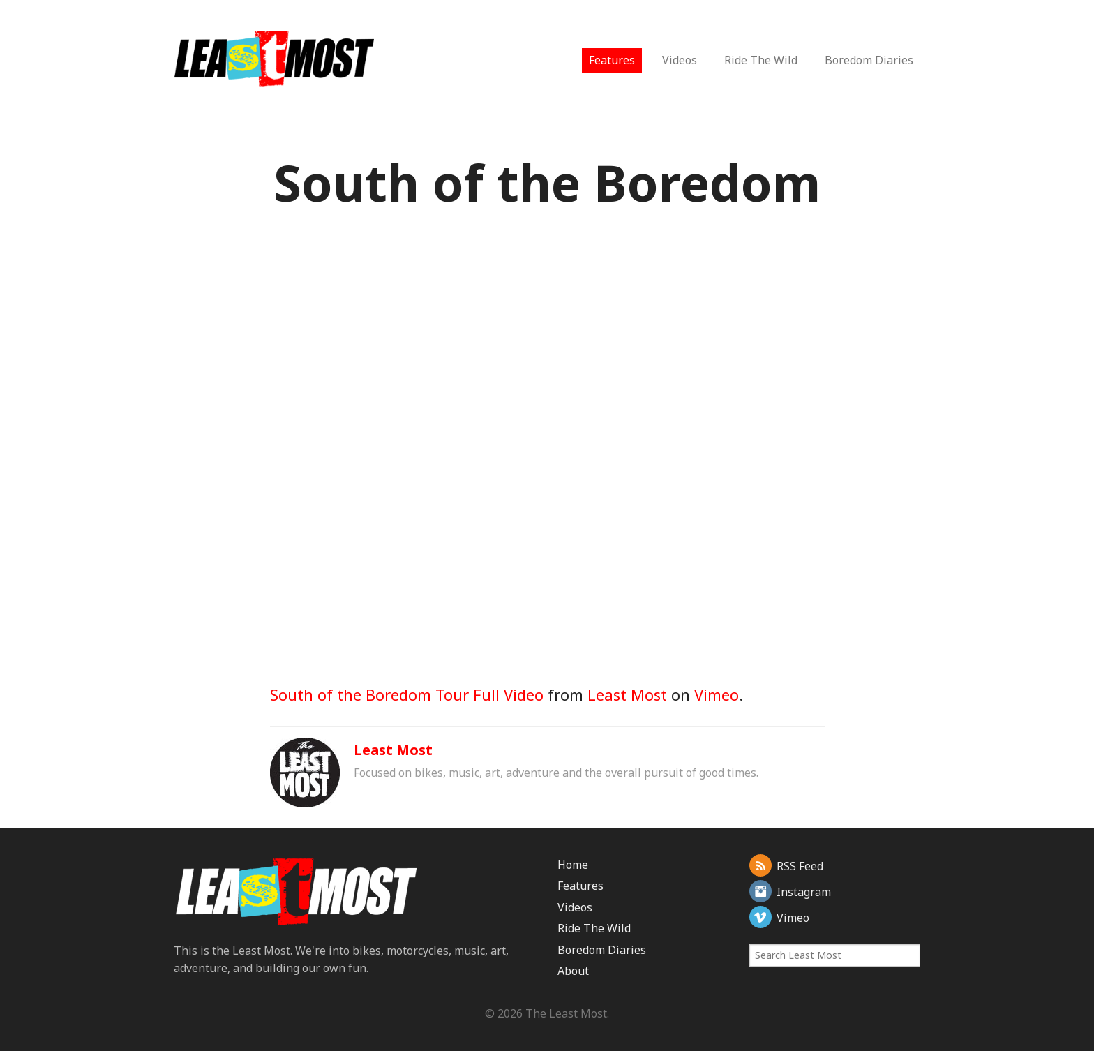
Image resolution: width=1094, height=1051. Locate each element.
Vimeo (716, 694)
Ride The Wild (760, 60)
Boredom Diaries (869, 60)
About (573, 970)
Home (572, 864)
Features (612, 60)
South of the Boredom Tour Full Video (407, 694)
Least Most (627, 694)
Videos (679, 60)
